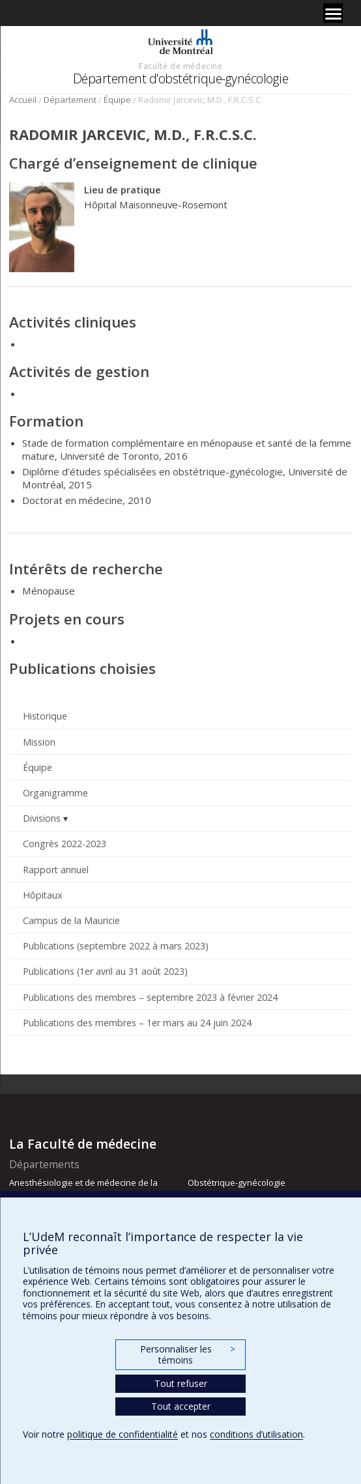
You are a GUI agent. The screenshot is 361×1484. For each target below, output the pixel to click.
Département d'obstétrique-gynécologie (181, 78)
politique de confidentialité (122, 1434)
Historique (45, 716)
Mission (39, 742)
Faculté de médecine (180, 66)
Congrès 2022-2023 (64, 843)
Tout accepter (180, 1406)
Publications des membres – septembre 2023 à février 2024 (150, 997)
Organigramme (55, 793)
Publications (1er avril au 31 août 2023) (105, 971)
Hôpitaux (42, 895)
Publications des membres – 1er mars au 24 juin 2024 (137, 1022)
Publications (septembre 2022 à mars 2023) (116, 946)
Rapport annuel (56, 869)
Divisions (42, 818)
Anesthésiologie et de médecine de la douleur (83, 1188)
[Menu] (333, 13)
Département (70, 99)
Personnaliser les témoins (187, 1355)
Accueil (22, 99)
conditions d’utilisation (256, 1434)
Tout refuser (180, 1383)
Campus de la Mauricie (71, 920)
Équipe (117, 99)
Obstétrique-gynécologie (236, 1182)
